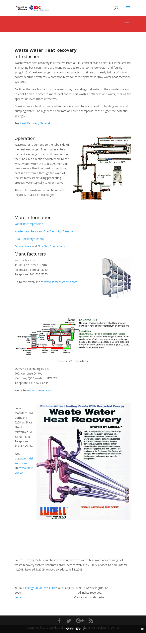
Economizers (23, 246)
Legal (18, 597)
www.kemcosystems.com (60, 282)
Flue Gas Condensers (51, 246)
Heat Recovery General (35, 123)
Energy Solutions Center (40, 588)
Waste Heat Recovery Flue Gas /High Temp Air (45, 231)
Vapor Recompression (29, 224)
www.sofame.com (39, 390)
